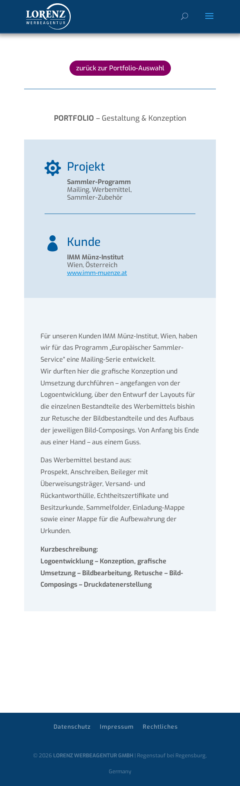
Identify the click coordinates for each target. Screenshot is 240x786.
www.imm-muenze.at (97, 273)
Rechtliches (160, 727)
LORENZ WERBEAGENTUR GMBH (93, 755)
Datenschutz (72, 727)
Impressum (117, 727)
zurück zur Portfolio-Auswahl (120, 68)
